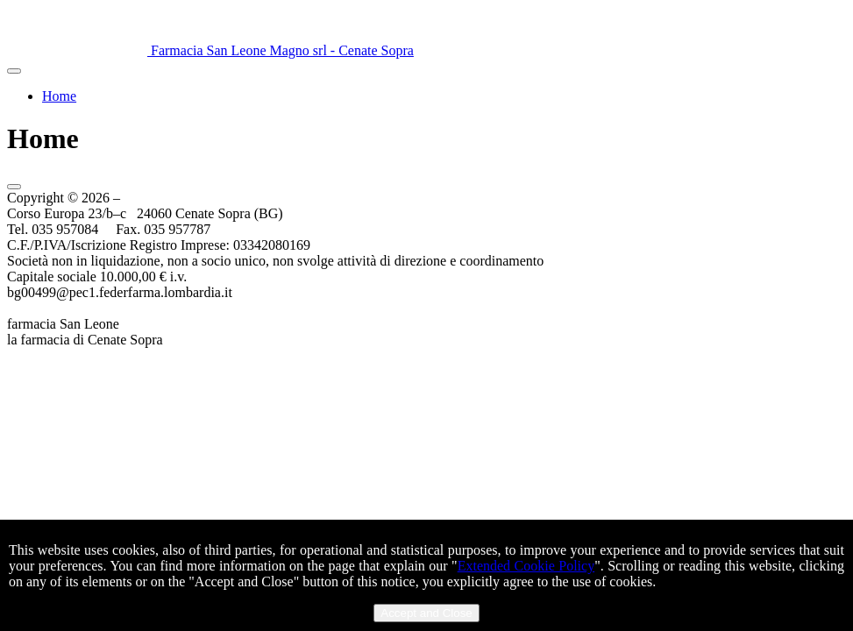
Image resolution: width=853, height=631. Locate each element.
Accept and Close (426, 613)
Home (59, 96)
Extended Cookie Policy (526, 565)
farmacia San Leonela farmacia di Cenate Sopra (85, 331)
